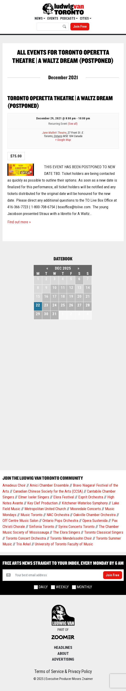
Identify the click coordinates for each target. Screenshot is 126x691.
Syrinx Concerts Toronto (76, 526)
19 (71, 296)
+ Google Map (63, 139)
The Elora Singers (66, 532)
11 (63, 287)
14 (88, 287)
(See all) (73, 123)
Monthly (84, 587)
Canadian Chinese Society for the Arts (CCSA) (48, 491)
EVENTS (52, 18)
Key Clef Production (42, 503)
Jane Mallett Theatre (54, 132)
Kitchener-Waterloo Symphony (85, 503)
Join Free (80, 26)
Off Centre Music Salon (20, 520)
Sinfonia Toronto (41, 526)
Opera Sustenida (95, 520)
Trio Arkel (23, 544)
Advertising (63, 659)
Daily (43, 587)
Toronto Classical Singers (103, 532)
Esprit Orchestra (90, 497)
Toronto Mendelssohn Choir (71, 538)
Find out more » (19, 222)
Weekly (62, 587)
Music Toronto (31, 514)
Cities (85, 18)
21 (88, 296)
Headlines (63, 647)
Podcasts (68, 18)
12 (71, 287)
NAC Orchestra (58, 514)
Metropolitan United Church (45, 508)
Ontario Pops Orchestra (60, 520)
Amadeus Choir (14, 485)
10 (54, 287)
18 (63, 296)
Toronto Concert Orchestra (26, 538)
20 (79, 296)
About (63, 653)
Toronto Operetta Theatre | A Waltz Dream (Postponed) (60, 101)
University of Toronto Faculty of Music (64, 544)
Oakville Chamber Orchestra (94, 514)
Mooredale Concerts (85, 508)
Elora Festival (63, 497)
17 (54, 296)
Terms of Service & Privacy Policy (63, 671)
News (39, 18)
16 (46, 296)
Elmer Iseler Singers (33, 497)
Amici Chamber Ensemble (49, 485)
